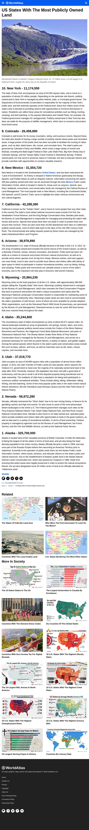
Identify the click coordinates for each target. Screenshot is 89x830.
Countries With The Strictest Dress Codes (21, 624)
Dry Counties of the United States (62, 624)
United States (48, 172)
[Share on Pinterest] (16, 478)
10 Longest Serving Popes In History (19, 754)
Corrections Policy (8, 799)
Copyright (5, 788)
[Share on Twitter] (12, 478)
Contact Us (6, 781)
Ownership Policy (8, 803)
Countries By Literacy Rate (58, 754)
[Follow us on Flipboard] (3, 811)
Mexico (69, 182)
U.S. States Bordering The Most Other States (66, 557)
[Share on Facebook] (8, 478)
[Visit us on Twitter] (12, 811)
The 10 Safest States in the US (16, 590)
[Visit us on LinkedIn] (22, 811)
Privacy (4, 785)
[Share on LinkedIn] (21, 478)
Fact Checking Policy (9, 796)
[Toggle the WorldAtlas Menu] (3, 3)
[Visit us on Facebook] (8, 811)
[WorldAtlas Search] (86, 3)
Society (21, 483)
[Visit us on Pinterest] (17, 811)
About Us (5, 792)
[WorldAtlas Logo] (15, 3)
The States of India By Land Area (17, 523)
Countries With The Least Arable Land (19, 557)
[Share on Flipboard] (3, 478)
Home (4, 777)
